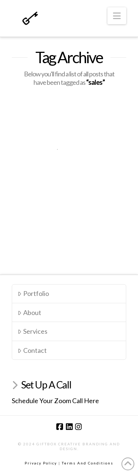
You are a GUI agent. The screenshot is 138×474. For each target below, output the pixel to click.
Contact (32, 350)
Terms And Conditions (87, 463)
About (29, 312)
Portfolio (33, 293)
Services (32, 331)
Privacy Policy (41, 463)
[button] (116, 15)
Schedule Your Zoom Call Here (55, 401)
